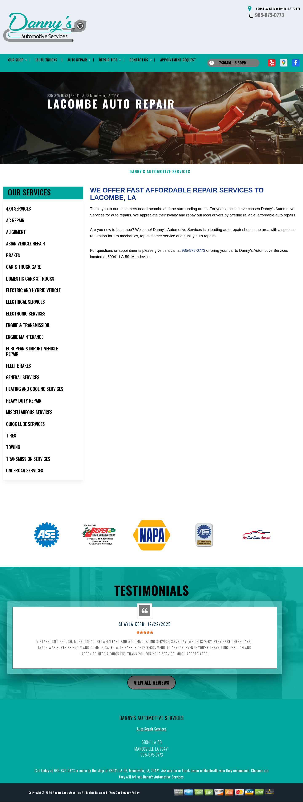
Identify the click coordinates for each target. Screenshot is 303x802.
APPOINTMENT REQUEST (178, 59)
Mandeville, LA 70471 (105, 95)
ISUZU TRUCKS (46, 59)
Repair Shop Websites (66, 796)
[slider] (144, 635)
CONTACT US (138, 59)
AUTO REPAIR (77, 59)
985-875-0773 (269, 15)
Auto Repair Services (151, 732)
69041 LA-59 (80, 95)
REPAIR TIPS (108, 59)
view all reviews (151, 685)
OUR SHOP (16, 59)
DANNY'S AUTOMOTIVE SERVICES (160, 175)
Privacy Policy (130, 796)
